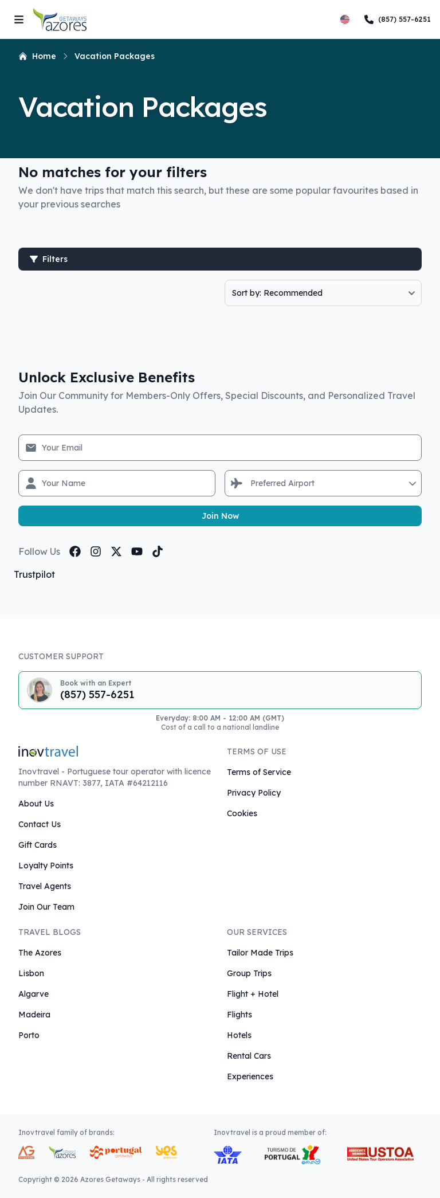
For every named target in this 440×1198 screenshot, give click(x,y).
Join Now (220, 516)
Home (37, 56)
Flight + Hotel (252, 994)
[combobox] (251, 483)
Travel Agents (44, 886)
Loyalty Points (45, 865)
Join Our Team (46, 907)
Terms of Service (259, 772)
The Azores (39, 953)
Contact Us (39, 824)
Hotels (239, 1035)
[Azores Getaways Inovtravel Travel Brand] (62, 1152)
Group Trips (249, 973)
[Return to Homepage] (60, 19)
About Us (36, 803)
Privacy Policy (254, 793)
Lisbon (31, 973)
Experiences (250, 1076)
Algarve (33, 994)
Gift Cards (37, 845)
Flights (239, 1014)
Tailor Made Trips (260, 953)
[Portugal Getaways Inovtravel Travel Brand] (116, 1152)
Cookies (242, 813)
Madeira (34, 1014)
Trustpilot (34, 574)
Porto (29, 1035)
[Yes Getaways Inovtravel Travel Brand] (166, 1152)
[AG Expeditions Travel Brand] (26, 1152)
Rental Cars (249, 1056)
